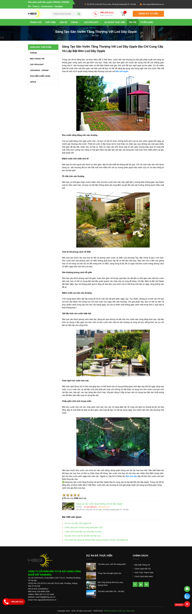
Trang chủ (36, 22)
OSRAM (75, 22)
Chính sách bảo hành (144, 576)
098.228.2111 (107, 14)
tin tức (95, 35)
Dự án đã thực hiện (114, 22)
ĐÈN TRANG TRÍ (37, 59)
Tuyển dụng (146, 22)
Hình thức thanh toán (144, 572)
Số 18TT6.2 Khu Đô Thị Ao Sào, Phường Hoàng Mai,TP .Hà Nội (111, 4)
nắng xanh (130, 611)
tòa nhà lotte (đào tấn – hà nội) (111, 591)
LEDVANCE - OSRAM (39, 70)
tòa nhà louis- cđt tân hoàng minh (112, 564)
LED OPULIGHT (92, 22)
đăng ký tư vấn (148, 13)
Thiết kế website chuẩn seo (115, 611)
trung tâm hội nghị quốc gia (109, 573)
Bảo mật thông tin (142, 565)
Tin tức (133, 22)
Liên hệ (63, 22)
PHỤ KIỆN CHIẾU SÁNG (40, 76)
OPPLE (33, 82)
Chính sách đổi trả (143, 569)
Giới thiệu (50, 22)
